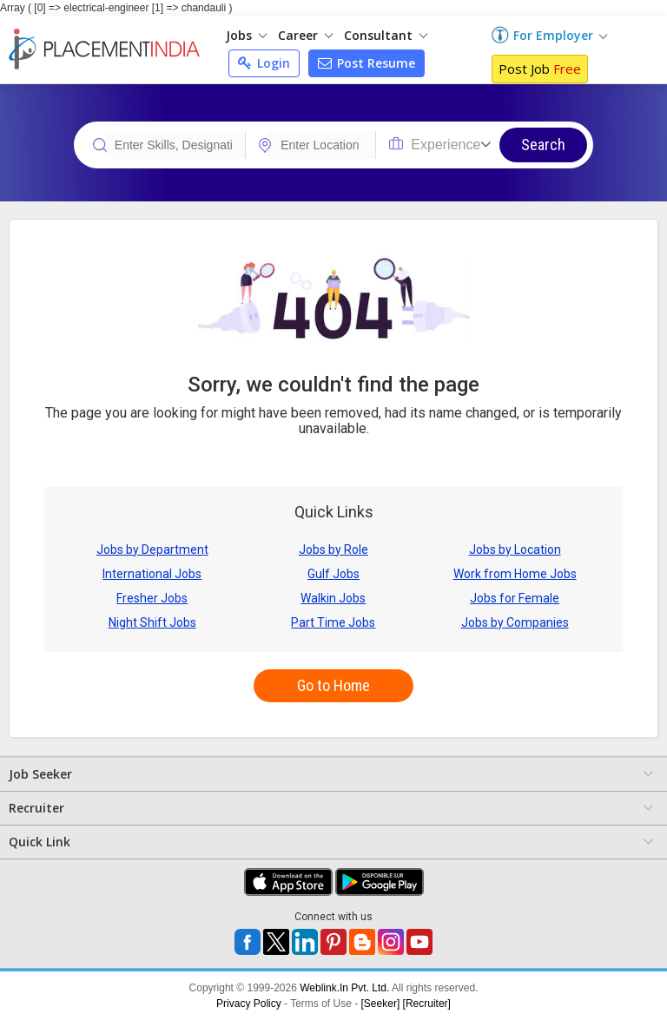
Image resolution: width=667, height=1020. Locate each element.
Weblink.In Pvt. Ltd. (344, 988)
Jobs (246, 35)
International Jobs (151, 574)
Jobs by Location (515, 549)
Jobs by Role (333, 549)
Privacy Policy (248, 1003)
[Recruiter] (427, 1003)
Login (264, 63)
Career (305, 35)
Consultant (385, 35)
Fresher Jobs (152, 598)
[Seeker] (380, 1003)
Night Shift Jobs (152, 622)
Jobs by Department (152, 549)
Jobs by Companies (515, 622)
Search (543, 144)
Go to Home (333, 685)
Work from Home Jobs (515, 574)
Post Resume (366, 63)
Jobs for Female (514, 598)
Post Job (540, 68)
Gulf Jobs (333, 574)
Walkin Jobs (333, 598)
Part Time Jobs (333, 622)
